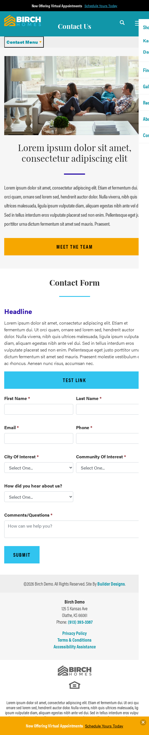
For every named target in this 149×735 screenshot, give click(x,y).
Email (11, 427)
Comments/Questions (28, 515)
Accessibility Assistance (75, 646)
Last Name (89, 398)
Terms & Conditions (74, 639)
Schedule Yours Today (104, 726)
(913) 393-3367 (80, 621)
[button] (122, 26)
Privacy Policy (74, 633)
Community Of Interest (101, 456)
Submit (22, 554)
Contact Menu (22, 42)
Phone (84, 427)
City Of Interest (21, 456)
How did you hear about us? (33, 485)
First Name (17, 398)
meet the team (74, 246)
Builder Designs (111, 583)
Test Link (74, 379)
